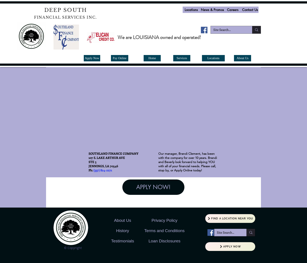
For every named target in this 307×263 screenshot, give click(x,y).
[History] (122, 231)
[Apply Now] (92, 58)
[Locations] (191, 10)
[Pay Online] (119, 58)
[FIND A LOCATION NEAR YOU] (230, 218)
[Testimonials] (122, 241)
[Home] (152, 58)
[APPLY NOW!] (153, 187)
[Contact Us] (250, 10)
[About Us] (242, 58)
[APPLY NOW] (230, 246)
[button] (232, 10)
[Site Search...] (228, 30)
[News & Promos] (212, 10)
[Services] (181, 58)
